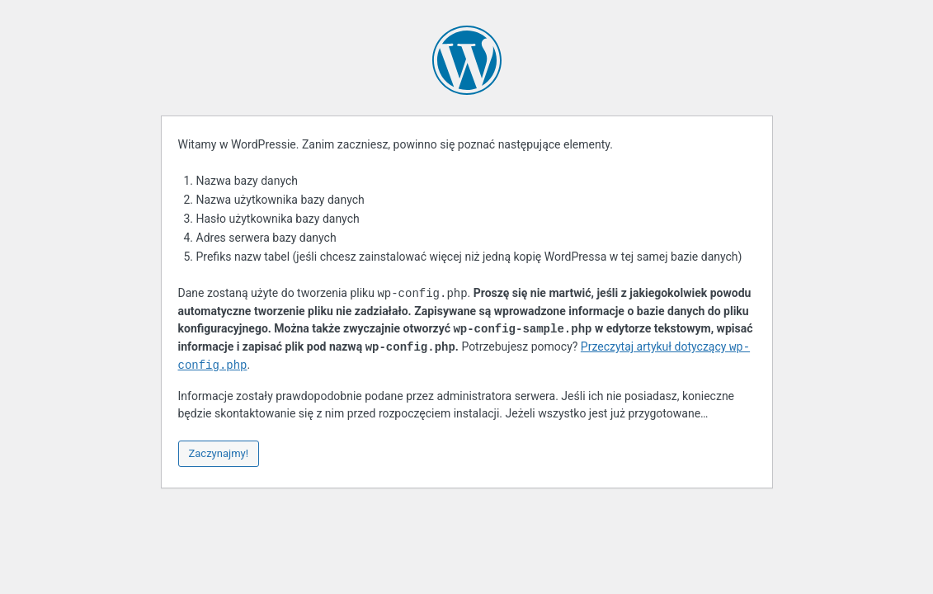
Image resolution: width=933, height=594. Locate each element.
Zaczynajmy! (219, 453)
